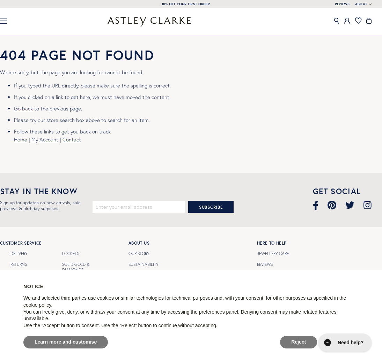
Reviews (265, 264)
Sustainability (143, 264)
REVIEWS (342, 4)
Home (20, 139)
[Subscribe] (211, 207)
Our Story (138, 253)
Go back (23, 108)
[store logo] (149, 21)
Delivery (19, 253)
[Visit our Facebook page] (315, 205)
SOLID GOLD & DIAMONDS (75, 267)
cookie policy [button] (37, 305)
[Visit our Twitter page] (349, 205)
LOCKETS (70, 253)
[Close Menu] (6, 21)
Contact (72, 139)
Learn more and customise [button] (66, 342)
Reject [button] (298, 342)
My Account (44, 139)
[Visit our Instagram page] (367, 205)
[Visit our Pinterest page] (332, 205)
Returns (18, 264)
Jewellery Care (273, 253)
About (361, 4)
